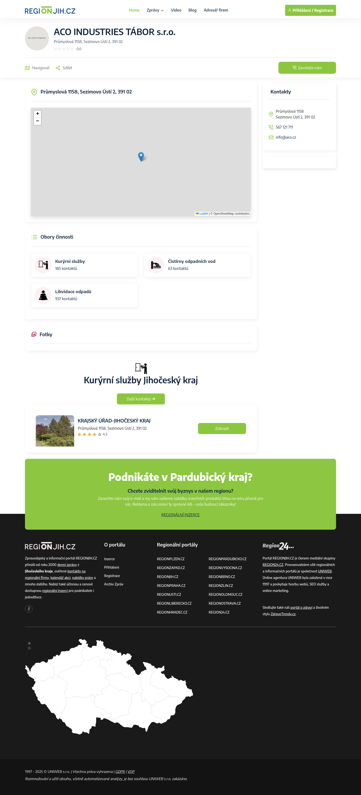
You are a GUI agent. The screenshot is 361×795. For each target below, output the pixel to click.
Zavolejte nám (307, 67)
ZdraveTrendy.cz (283, 614)
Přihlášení (111, 567)
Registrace (323, 10)
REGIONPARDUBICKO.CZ (228, 559)
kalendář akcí (60, 578)
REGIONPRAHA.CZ (171, 586)
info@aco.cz (286, 137)
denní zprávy (67, 565)
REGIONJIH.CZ (167, 577)
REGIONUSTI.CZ (169, 594)
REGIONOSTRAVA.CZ (225, 603)
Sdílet (63, 67)
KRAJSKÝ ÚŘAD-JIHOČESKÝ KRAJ (114, 420)
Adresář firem (216, 10)
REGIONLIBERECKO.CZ (174, 603)
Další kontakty (141, 399)
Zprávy (155, 10)
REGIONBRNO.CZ (222, 577)
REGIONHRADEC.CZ (172, 612)
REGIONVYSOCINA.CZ (225, 568)
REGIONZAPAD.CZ (171, 568)
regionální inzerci (55, 591)
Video (176, 10)
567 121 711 (284, 127)
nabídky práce (82, 578)
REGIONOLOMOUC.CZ (226, 594)
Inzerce (109, 559)
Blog (192, 10)
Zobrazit (222, 428)
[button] (141, 157)
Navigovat (37, 67)
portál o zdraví (301, 607)
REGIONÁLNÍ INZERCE (180, 514)
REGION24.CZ (219, 612)
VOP (131, 771)
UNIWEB (325, 571)
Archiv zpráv (113, 584)
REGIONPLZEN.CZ (171, 559)
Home (134, 10)
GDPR (120, 771)
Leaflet (202, 213)
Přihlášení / (300, 10)
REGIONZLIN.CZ (221, 586)
